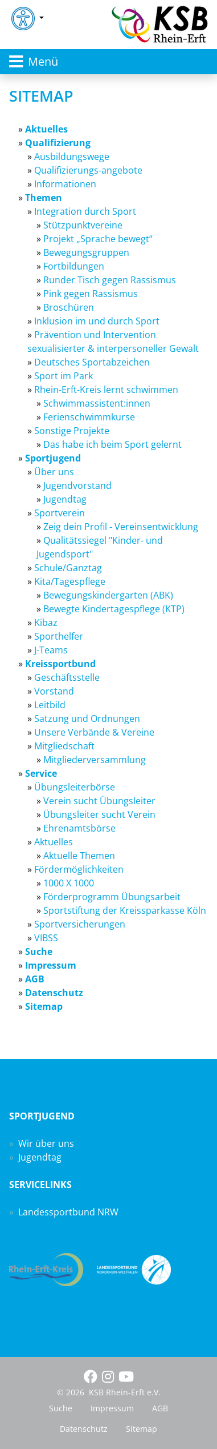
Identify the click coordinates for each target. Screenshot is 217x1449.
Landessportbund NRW (68, 1212)
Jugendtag (40, 1157)
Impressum (112, 1408)
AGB (160, 1408)
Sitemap (141, 1428)
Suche (60, 1408)
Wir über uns (46, 1143)
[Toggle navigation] (108, 61)
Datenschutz (84, 1428)
